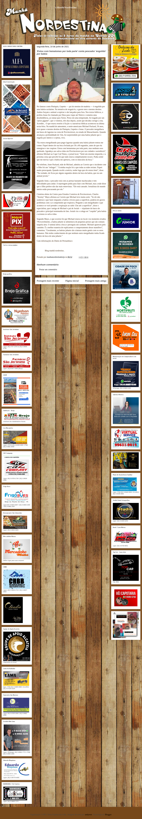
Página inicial (72, 280)
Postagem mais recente (48, 280)
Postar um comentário (48, 269)
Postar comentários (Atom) (75, 288)
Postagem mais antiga (95, 280)
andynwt (88, 814)
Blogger (108, 814)
